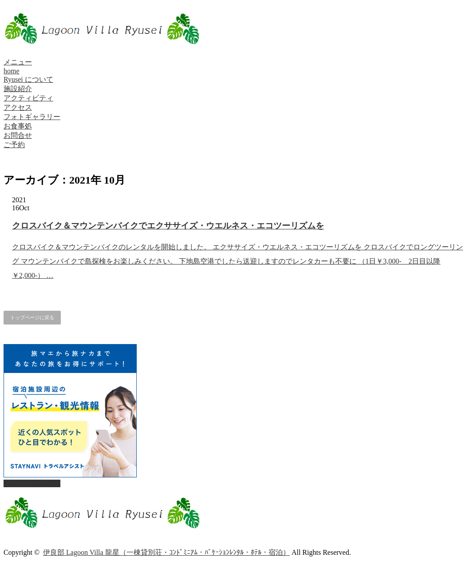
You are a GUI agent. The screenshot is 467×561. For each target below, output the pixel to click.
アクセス (18, 107)
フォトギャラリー (32, 116)
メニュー (18, 62)
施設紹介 (18, 88)
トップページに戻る (32, 317)
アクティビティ (28, 98)
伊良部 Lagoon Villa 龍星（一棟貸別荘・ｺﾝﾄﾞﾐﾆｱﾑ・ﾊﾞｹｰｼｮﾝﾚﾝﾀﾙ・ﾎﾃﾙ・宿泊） (166, 552)
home (12, 71)
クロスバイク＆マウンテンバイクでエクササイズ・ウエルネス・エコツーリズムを (168, 225)
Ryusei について (28, 79)
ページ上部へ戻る (32, 483)
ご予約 (14, 144)
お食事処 (18, 126)
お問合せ (18, 135)
